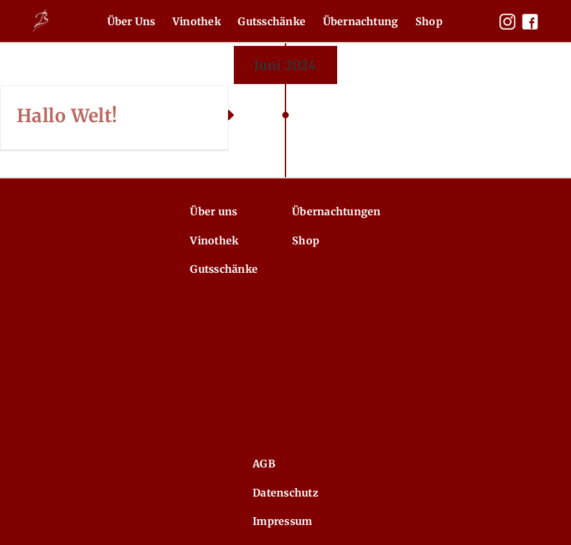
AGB (264, 463)
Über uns (213, 211)
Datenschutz (285, 492)
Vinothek (196, 21)
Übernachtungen (336, 211)
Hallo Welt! (67, 115)
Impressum (282, 521)
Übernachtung (361, 21)
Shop (428, 21)
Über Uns (131, 21)
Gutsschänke (272, 21)
